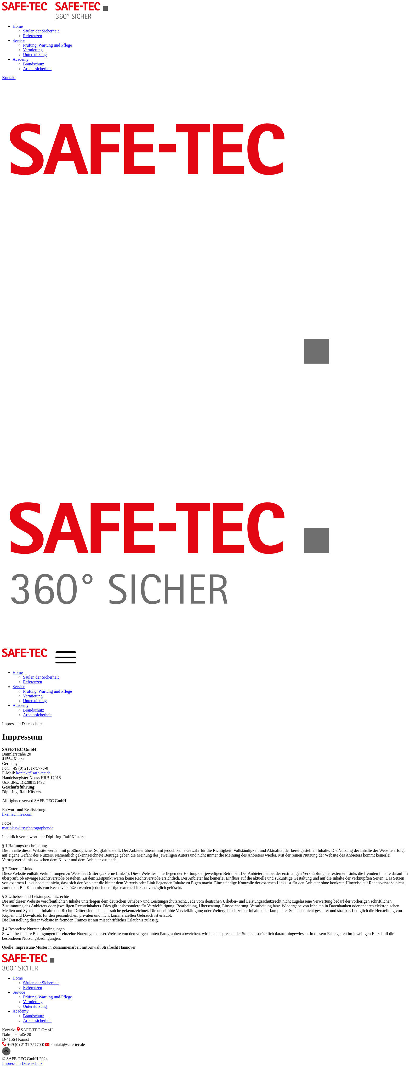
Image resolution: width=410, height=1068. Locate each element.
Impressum (11, 724)
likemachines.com (17, 814)
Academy (21, 59)
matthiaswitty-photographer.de (27, 828)
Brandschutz (33, 64)
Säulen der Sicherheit (41, 31)
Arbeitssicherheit (37, 68)
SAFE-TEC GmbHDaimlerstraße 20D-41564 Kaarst (27, 1035)
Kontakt (9, 77)
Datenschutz (32, 724)
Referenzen (32, 35)
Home (18, 26)
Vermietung (33, 50)
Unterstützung (35, 54)
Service (19, 40)
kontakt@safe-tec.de (33, 773)
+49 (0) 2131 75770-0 (23, 1044)
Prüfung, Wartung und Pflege (47, 45)
